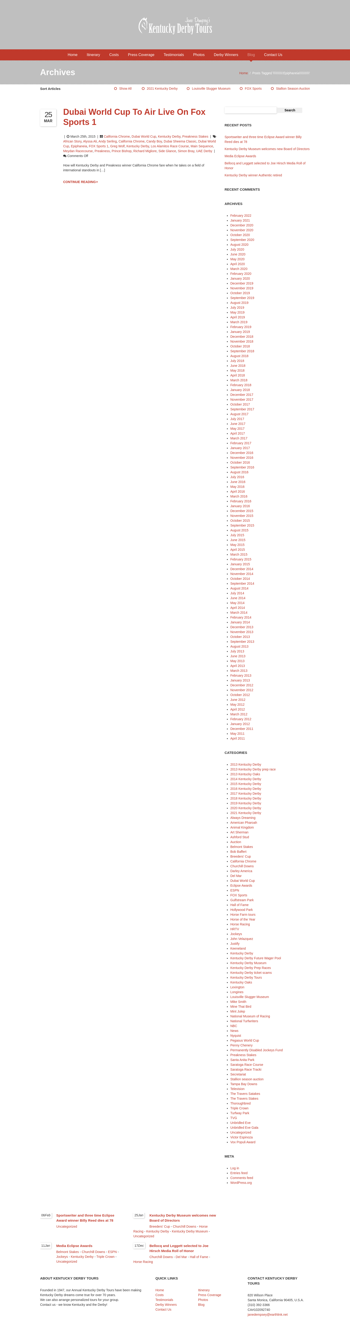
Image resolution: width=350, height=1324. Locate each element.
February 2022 (240, 215)
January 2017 (240, 448)
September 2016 (242, 467)
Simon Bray (186, 151)
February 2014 (240, 617)
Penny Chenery (241, 1045)
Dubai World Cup (144, 136)
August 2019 (239, 303)
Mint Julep (237, 1011)
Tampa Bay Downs (243, 1084)
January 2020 (240, 278)
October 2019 (240, 293)
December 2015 (241, 511)
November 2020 (241, 230)
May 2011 (237, 733)
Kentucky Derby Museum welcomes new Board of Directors (267, 149)
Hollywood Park (241, 910)
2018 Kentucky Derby (245, 798)
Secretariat (238, 1074)
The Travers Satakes (245, 1094)
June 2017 (237, 424)
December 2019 (241, 283)
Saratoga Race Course (246, 1064)
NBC (233, 1026)
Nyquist (235, 1035)
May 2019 (237, 312)
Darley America (241, 871)
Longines (236, 992)
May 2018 (237, 370)
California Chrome (117, 136)
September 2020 (242, 240)
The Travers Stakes (244, 1098)
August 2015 (239, 530)
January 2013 (240, 680)
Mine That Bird (240, 1006)
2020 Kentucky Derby (245, 808)
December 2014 (241, 569)
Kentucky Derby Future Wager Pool (255, 958)
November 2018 (241, 341)
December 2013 (241, 627)
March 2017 (238, 438)
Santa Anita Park (242, 1060)
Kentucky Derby (169, 136)
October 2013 (240, 637)
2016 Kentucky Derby (245, 789)
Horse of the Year (242, 919)
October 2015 (240, 520)
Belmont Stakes (241, 847)
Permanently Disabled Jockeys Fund (256, 1050)
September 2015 (242, 525)
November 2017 (241, 399)
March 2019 (238, 322)
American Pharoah (243, 822)
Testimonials (174, 55)
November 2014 (241, 574)
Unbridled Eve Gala (244, 1127)
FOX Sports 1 (98, 146)
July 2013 (237, 651)
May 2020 (237, 259)
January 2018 (240, 390)
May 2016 (237, 487)
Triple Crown (239, 1108)
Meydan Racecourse (78, 151)
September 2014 (242, 583)
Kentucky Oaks (241, 982)
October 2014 (240, 579)
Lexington (237, 987)
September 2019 (242, 298)
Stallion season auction (293, 88)
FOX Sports (253, 88)
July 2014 (237, 593)
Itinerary (93, 55)
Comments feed (241, 1178)
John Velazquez (241, 939)
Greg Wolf (117, 146)
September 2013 (242, 641)
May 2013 (237, 661)
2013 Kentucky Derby (245, 764)
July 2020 (237, 249)
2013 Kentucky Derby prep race (253, 769)
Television (237, 1089)
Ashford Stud (239, 837)
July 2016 (237, 477)
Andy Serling (107, 141)
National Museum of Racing (250, 1016)
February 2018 (240, 385)
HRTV (234, 929)
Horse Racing (240, 924)
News (234, 1031)
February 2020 (240, 273)
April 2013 (237, 666)
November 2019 (241, 288)
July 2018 (237, 361)
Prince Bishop (121, 151)
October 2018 (240, 346)
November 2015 (241, 516)
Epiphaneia (79, 146)
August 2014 (239, 588)
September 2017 (242, 409)
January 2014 (240, 622)
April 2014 (237, 608)
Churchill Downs (242, 866)
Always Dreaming (242, 818)
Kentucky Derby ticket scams (251, 972)
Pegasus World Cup (244, 1040)
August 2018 (239, 356)
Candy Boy (154, 141)
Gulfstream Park (242, 900)
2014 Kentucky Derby (245, 779)
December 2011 (241, 729)
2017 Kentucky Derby (245, 793)
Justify (235, 943)
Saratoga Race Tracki (245, 1069)
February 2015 (240, 559)
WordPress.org (241, 1183)
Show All (125, 88)
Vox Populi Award (242, 1142)
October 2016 (240, 462)
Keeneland (238, 948)
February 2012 (240, 719)
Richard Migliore (145, 151)
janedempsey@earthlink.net (268, 1314)
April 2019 (237, 317)
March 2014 (238, 612)
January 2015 (240, 564)
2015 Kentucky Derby (245, 784)
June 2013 (237, 656)
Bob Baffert (238, 851)
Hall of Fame (239, 905)
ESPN (234, 890)
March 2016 (238, 496)
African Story (72, 141)
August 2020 (239, 244)
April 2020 (237, 264)
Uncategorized (240, 1132)
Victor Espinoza (241, 1137)
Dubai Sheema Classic (180, 141)
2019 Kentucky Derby (245, 803)
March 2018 (238, 380)
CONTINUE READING (80, 182)
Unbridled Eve (240, 1123)
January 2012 (240, 724)
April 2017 (237, 433)
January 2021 (240, 220)
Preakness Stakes (195, 136)
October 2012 (240, 695)
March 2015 (238, 554)
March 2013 (238, 670)
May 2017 (237, 428)
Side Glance (167, 151)
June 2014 (237, 598)
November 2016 (241, 457)
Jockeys (236, 934)
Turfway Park (239, 1113)
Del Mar (236, 876)
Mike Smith (238, 1002)
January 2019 (240, 332)
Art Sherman (239, 832)
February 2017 (240, 443)
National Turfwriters (244, 1021)
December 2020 (241, 225)
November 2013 (241, 632)
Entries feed (239, 1173)
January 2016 (240, 506)
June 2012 (237, 700)
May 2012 (237, 704)
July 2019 (237, 307)
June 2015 (237, 540)
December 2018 (241, 336)
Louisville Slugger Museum (211, 88)
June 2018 (237, 365)
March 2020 (238, 269)
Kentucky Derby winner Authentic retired (253, 175)
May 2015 (237, 545)
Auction (235, 842)
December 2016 (241, 453)
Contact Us (273, 55)
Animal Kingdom (242, 827)
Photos (199, 55)
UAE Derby (204, 151)
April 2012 (237, 709)
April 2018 (237, 375)
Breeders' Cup (240, 856)
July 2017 (237, 419)
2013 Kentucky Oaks (245, 774)
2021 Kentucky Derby (162, 88)
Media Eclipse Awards (240, 156)
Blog (251, 55)
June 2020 (237, 254)
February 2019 (240, 327)
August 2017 (239, 414)
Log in (234, 1168)
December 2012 (241, 685)
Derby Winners (226, 55)
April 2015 (237, 549)
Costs (114, 55)
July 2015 (237, 535)
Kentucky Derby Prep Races (250, 968)
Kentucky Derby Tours (246, 977)
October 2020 (240, 235)
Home (73, 55)
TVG (233, 1118)
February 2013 (240, 675)
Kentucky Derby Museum (248, 963)
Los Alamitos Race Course (170, 146)
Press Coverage (141, 55)
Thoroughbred (240, 1103)
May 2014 (237, 603)
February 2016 (240, 501)
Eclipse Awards (241, 885)
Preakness (102, 151)
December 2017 (241, 395)
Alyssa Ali (90, 141)
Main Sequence (202, 146)
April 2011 (237, 738)
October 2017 (240, 404)
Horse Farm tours (242, 914)
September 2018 (242, 351)
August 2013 (239, 646)
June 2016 (237, 482)
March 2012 (238, 714)
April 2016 (237, 491)
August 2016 (239, 472)
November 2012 (241, 690)
